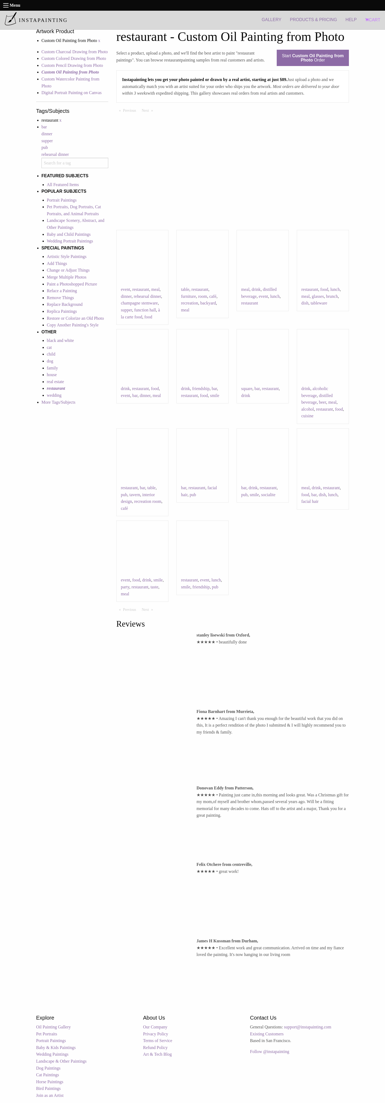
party (125, 587)
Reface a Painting (62, 290)
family (52, 368)
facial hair (309, 501)
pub (44, 147)
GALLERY (272, 19)
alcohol (307, 409)
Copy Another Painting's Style (73, 325)
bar (44, 127)
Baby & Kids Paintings (56, 1047)
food (148, 317)
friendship (201, 388)
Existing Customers (267, 1034)
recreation (189, 303)
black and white (60, 340)
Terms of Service (157, 1040)
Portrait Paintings (62, 200)
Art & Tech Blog (157, 1054)
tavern (134, 494)
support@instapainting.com (307, 1027)
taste (154, 587)
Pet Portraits (46, 1034)
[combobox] (74, 163)
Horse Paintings (49, 1081)
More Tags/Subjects (58, 402)
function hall (145, 310)
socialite (268, 494)
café (213, 296)
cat (49, 347)
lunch (275, 296)
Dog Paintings (48, 1068)
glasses (318, 296)
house (52, 374)
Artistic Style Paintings (66, 256)
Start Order (313, 57)
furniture (188, 296)
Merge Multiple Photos (66, 277)
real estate (55, 381)
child (51, 354)
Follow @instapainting (269, 1051)
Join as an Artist (50, 1095)
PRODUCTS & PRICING (313, 19)
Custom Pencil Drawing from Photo (72, 65)
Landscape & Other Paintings (61, 1061)
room (202, 296)
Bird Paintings (48, 1088)
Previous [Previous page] (131, 110)
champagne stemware (139, 303)
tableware (319, 303)
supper (47, 140)
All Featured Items (63, 184)
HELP (351, 19)
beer (322, 402)
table (185, 289)
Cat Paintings (47, 1075)
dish (305, 303)
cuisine (307, 416)
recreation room (147, 501)
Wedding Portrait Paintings (70, 241)
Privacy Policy (155, 1034)
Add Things (57, 263)
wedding (54, 395)
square (246, 388)
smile (214, 395)
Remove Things (60, 297)
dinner (46, 134)
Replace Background (65, 304)
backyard (208, 303)
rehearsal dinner (55, 154)
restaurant (140, 289)
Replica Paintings (62, 311)
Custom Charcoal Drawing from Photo (74, 51)
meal (155, 289)
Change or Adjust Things (68, 270)
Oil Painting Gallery (53, 1027)
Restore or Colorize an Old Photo (75, 318)
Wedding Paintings (52, 1054)
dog (50, 361)
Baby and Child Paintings (69, 234)
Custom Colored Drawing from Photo (73, 58)
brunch (332, 296)
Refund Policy (155, 1047)
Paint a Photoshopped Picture (72, 284)
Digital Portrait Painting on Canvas (71, 92)
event (125, 289)
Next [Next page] (149, 110)
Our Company (155, 1027)
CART (372, 20)
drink (256, 289)
